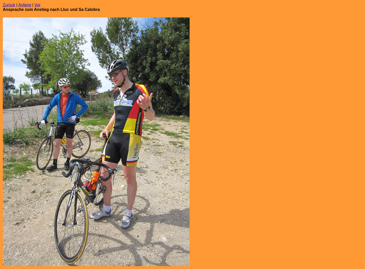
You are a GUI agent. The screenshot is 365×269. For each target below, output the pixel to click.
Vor (37, 5)
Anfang (24, 5)
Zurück (9, 5)
